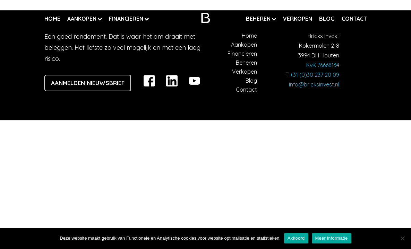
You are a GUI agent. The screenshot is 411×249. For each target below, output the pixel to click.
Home (52, 18)
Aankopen (82, 18)
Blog (327, 18)
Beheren (259, 18)
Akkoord (296, 238)
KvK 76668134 (322, 65)
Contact (354, 18)
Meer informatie (331, 238)
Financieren (127, 18)
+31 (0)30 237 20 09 (314, 74)
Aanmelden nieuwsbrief (88, 82)
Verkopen (297, 18)
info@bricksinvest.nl (314, 84)
